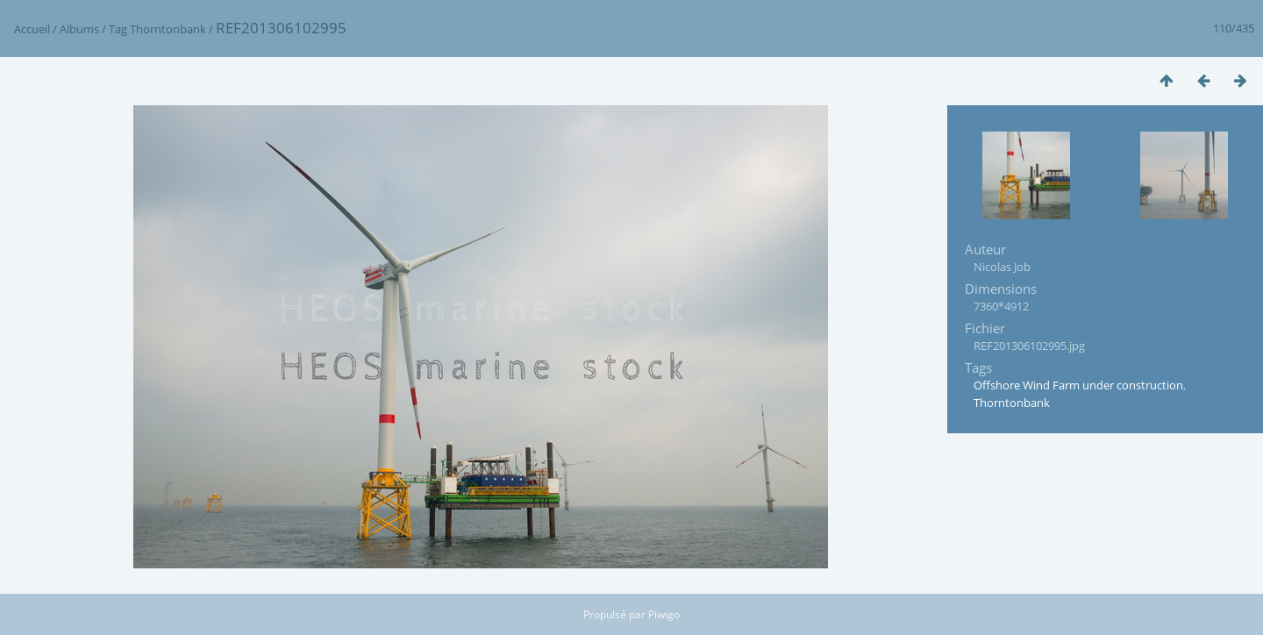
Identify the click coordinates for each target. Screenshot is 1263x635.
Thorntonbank (168, 29)
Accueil (32, 29)
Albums (79, 29)
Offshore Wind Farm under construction (1078, 385)
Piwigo (664, 614)
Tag (118, 29)
